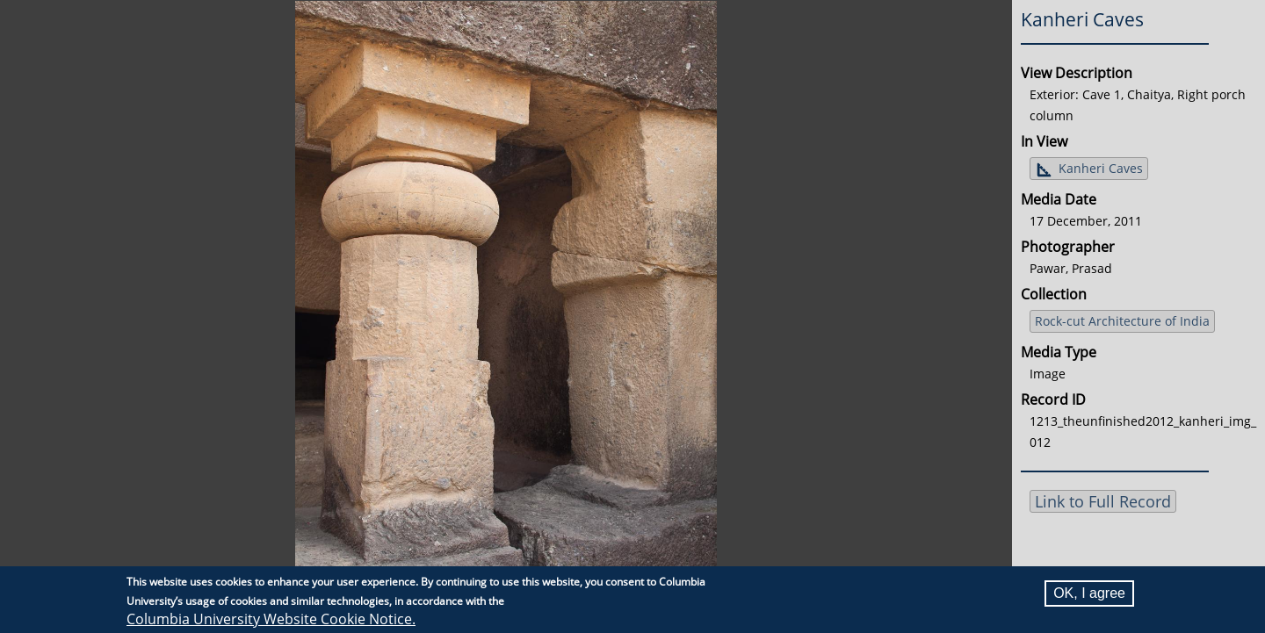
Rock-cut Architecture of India (1122, 321)
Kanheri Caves (1101, 168)
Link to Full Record (1103, 501)
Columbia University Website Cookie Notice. (271, 619)
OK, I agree (1089, 593)
